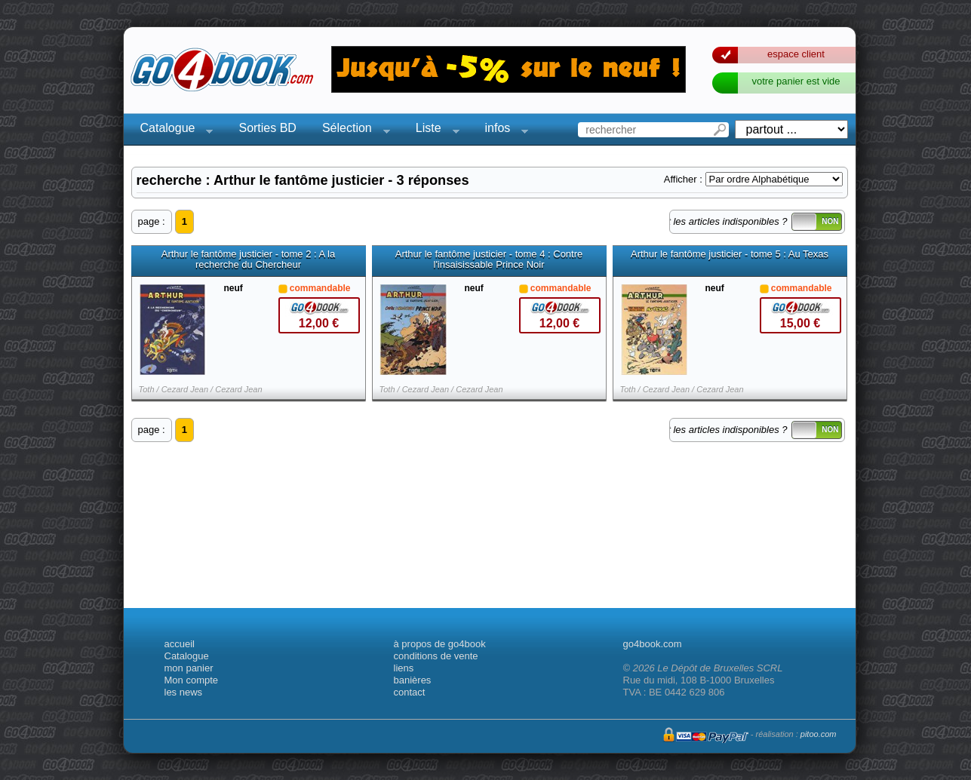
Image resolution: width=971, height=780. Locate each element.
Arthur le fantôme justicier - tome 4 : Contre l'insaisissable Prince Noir (489, 259)
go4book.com (652, 643)
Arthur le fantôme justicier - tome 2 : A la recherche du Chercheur (248, 259)
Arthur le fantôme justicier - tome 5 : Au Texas (729, 254)
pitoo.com (818, 734)
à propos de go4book (440, 643)
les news (183, 692)
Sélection (351, 130)
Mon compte (191, 680)
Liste (433, 130)
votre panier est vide (795, 81)
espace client (796, 54)
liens (404, 668)
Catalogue (172, 130)
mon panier (189, 668)
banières (413, 680)
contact (410, 692)
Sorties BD (267, 127)
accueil (179, 643)
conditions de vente (436, 656)
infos (502, 130)
